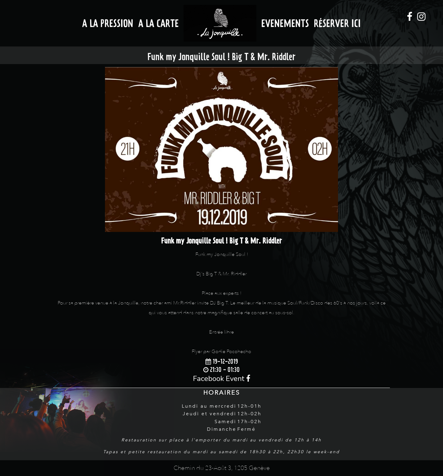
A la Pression (107, 23)
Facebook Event (221, 378)
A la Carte (158, 23)
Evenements (285, 23)
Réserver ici (337, 23)
